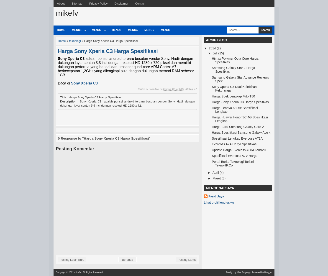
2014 (213, 48)
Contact (140, 3)
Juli (215, 53)
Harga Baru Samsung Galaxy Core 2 (238, 127)
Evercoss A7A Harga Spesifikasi (234, 144)
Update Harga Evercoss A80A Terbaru (239, 150)
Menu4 (133, 30)
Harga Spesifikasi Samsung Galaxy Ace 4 (241, 132)
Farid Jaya (216, 196)
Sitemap (77, 3)
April (216, 172)
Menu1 (77, 30)
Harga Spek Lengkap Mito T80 (233, 96)
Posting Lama (187, 259)
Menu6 (165, 30)
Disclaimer (121, 3)
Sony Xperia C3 (84, 83)
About (61, 3)
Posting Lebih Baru (72, 259)
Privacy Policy (98, 3)
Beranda (127, 259)
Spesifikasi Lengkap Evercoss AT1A (237, 138)
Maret (217, 178)
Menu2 (96, 30)
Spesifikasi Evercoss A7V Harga (234, 156)
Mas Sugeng (243, 272)
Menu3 (116, 30)
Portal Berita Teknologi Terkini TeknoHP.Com (233, 163)
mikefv (67, 13)
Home (61, 30)
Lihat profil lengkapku (219, 202)
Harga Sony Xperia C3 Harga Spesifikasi (108, 51)
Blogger (268, 272)
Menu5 (149, 30)
